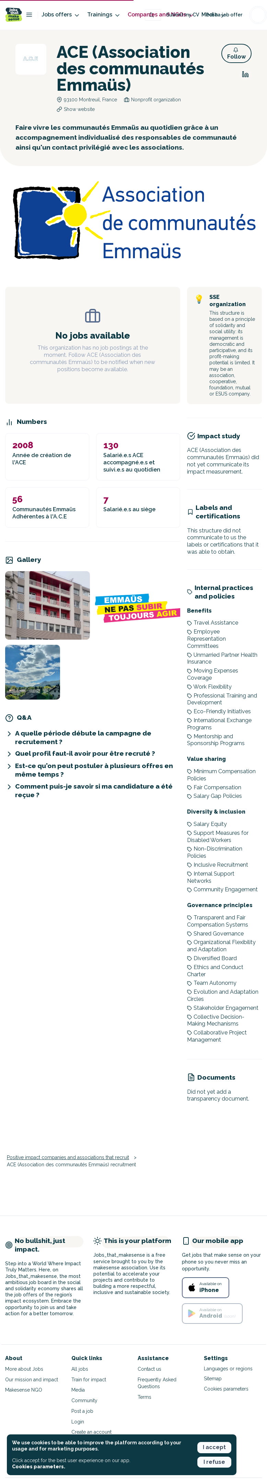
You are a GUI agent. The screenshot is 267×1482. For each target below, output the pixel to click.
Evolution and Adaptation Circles (222, 995)
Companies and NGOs (161, 14)
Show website (79, 109)
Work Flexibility (209, 686)
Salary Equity (207, 824)
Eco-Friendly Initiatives (219, 711)
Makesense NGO (23, 1390)
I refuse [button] (214, 1462)
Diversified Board (212, 958)
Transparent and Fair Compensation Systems (217, 921)
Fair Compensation (214, 787)
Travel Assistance (212, 622)
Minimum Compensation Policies (221, 775)
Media (78, 1390)
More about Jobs (24, 1369)
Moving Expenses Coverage (212, 674)
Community (84, 1400)
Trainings (104, 14)
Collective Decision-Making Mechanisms (215, 1020)
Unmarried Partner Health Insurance (222, 658)
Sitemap (213, 1378)
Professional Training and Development (222, 699)
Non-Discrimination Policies (214, 852)
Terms (144, 1397)
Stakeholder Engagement (222, 1008)
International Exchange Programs (219, 724)
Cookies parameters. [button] (38, 1466)
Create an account (91, 1432)
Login (77, 1421)
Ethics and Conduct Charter (215, 971)
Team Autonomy (211, 983)
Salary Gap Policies (214, 796)
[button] (236, 53)
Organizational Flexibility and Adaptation (221, 946)
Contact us (149, 1369)
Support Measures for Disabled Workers (217, 836)
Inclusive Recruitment (217, 865)
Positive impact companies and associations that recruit (68, 1157)
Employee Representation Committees (206, 638)
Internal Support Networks (210, 877)
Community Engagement (222, 889)
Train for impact (88, 1379)
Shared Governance (215, 933)
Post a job (82, 1411)
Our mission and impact (31, 1379)
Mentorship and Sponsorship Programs (216, 740)
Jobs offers (61, 14)
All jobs (79, 1369)
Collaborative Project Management (217, 1036)
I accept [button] (214, 1447)
